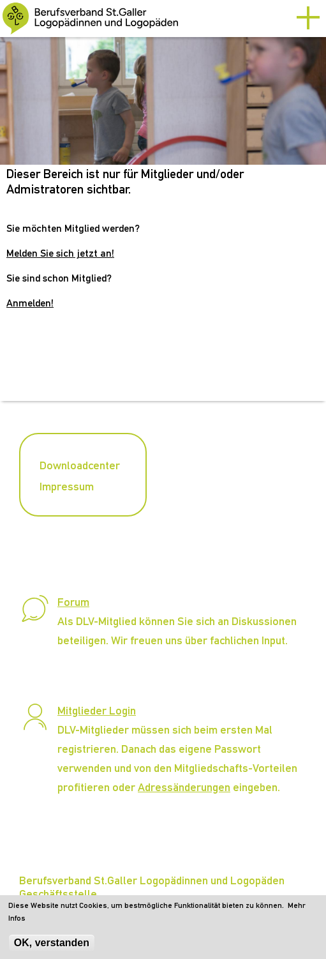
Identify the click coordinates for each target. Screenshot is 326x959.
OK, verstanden (51, 947)
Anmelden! (30, 303)
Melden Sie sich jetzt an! (60, 253)
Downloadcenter (80, 465)
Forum (73, 601)
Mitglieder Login (96, 710)
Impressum (67, 486)
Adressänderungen (184, 787)
